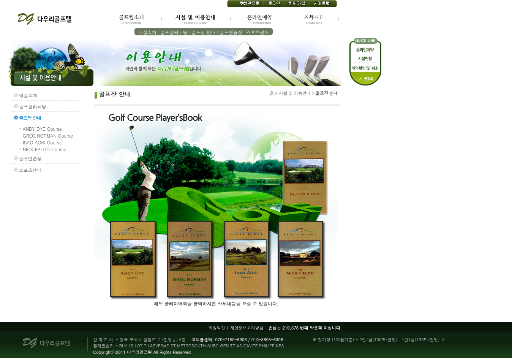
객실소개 (147, 32)
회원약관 (217, 328)
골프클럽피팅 (174, 32)
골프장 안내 (203, 32)
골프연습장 (231, 32)
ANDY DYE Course (42, 128)
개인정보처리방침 (247, 328)
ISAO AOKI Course (42, 142)
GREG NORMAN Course (48, 135)
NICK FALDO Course (44, 149)
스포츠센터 (257, 32)
